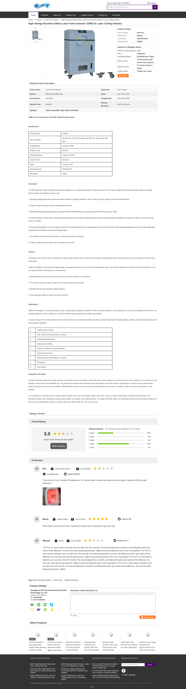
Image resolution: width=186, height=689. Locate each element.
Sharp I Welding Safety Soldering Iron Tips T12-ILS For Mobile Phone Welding (106, 676)
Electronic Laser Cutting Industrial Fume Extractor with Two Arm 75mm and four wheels (147, 646)
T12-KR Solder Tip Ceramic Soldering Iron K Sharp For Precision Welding (105, 672)
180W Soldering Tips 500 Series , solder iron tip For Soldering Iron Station (75, 665)
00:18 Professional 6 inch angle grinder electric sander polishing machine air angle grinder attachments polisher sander (37, 648)
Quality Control (87, 15)
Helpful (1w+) (122, 541)
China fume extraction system (52, 683)
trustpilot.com (53, 474)
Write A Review (58, 446)
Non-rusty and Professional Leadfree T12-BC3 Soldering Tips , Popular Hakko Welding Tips (105, 666)
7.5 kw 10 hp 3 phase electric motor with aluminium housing (55, 644)
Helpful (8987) (74, 474)
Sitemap (132, 675)
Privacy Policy (35, 683)
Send (150, 665)
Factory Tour (71, 15)
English (154, 3)
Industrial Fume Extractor (103, 658)
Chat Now (116, 15)
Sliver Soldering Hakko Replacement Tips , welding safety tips (43, 665)
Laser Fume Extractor (51, 20)
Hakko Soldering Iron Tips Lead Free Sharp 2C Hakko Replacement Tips (43, 676)
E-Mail (124, 675)
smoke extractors (71, 580)
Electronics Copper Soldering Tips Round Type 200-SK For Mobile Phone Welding (74, 671)
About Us (57, 15)
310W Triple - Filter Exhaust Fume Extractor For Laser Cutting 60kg (129, 644)
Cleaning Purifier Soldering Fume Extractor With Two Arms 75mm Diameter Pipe (91, 647)
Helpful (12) (126, 519)
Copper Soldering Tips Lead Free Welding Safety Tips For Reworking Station (73, 677)
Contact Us (102, 15)
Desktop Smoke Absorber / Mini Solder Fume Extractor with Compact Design (110, 646)
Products (44, 15)
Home (33, 15)
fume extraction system (42, 580)
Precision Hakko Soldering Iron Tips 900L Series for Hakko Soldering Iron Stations (43, 671)
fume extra (57, 580)
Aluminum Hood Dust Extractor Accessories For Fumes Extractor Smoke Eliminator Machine (73, 647)
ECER (92, 687)
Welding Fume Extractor (72, 658)
